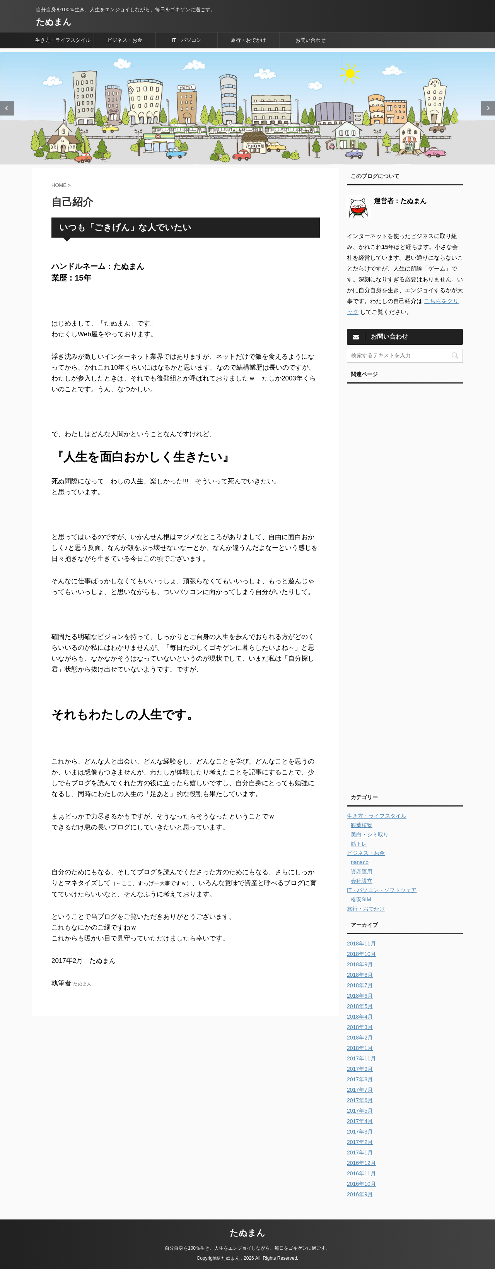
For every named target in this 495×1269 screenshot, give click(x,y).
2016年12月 (361, 1163)
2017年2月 (360, 1142)
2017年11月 (361, 1058)
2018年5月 (360, 1006)
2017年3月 (360, 1132)
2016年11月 (361, 1173)
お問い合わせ (310, 40)
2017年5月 (360, 1111)
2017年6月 (360, 1100)
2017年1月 (360, 1152)
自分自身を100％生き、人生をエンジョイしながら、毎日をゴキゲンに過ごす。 (247, 1248)
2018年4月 (360, 1017)
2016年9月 (360, 1194)
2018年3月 (360, 1027)
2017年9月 (360, 1069)
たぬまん (54, 22)
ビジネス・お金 (124, 40)
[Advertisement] (405, 586)
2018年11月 (361, 943)
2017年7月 (360, 1090)
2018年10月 (361, 954)
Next (488, 108)
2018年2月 (360, 1037)
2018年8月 (360, 975)
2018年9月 (360, 964)
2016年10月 (361, 1184)
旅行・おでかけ (248, 40)
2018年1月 (360, 1048)
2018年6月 (360, 996)
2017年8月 (360, 1079)
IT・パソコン (186, 40)
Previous (7, 108)
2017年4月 (360, 1121)
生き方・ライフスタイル (62, 40)
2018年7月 (360, 985)
